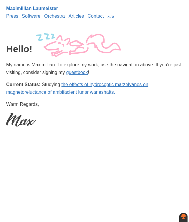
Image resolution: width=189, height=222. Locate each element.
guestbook (77, 72)
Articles (76, 16)
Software (31, 16)
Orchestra (54, 16)
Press (12, 16)
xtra (110, 16)
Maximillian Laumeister (32, 8)
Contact (96, 16)
